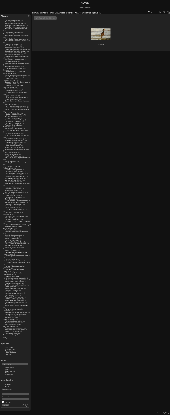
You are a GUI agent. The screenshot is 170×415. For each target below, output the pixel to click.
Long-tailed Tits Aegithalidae (14, 173)
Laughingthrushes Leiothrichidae (16, 163)
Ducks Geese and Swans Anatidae (17, 101)
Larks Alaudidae (10, 161)
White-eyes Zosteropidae (13, 321)
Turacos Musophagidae (13, 299)
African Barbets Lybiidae (13, 22)
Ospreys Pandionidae (12, 195)
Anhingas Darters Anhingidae (15, 25)
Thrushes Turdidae (11, 290)
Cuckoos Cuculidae (11, 90)
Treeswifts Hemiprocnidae (14, 293)
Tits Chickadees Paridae (13, 292)
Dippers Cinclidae (11, 96)
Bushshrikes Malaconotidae (14, 59)
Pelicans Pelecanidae (12, 207)
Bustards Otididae (11, 61)
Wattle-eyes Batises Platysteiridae (16, 305)
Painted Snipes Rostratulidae (15, 202)
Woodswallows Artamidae (14, 328)
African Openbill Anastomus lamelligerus (78, 13)
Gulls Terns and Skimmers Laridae (17, 135)
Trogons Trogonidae (12, 295)
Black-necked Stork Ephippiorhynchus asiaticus (13, 260)
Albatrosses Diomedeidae (14, 23)
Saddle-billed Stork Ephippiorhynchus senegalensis (15, 277)
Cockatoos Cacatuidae (13, 77)
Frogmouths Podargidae (13, 123)
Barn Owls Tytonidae (12, 46)
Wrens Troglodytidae (12, 331)
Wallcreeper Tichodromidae (14, 304)
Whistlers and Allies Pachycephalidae (10, 318)
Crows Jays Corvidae (12, 89)
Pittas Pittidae (9, 218)
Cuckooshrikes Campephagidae (16, 92)
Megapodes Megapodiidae (14, 178)
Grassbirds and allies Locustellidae (17, 130)
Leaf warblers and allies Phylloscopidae (12, 167)
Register (8, 384)
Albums (4, 16)
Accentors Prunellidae (12, 20)
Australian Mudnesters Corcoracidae (17, 41)
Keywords (8, 367)
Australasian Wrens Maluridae (15, 39)
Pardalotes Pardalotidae (13, 204)
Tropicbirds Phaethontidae (14, 297)
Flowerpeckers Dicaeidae (13, 120)
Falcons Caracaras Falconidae (15, 108)
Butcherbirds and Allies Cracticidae (17, 63)
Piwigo (167, 413)
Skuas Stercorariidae (12, 240)
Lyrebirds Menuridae (12, 175)
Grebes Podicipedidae (12, 133)
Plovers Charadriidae (12, 219)
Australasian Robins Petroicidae (16, 29)
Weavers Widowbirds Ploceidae (16, 312)
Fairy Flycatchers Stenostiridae (15, 106)
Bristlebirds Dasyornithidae (14, 53)
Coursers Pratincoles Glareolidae (16, 82)
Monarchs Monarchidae (13, 180)
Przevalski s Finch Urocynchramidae (17, 221)
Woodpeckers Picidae (12, 323)
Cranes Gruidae (10, 84)
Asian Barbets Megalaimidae (15, 27)
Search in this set (47, 18)
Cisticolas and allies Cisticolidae (16, 75)
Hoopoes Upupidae (11, 144)
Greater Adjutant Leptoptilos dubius (18, 262)
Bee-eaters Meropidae (12, 47)
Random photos (10, 352)
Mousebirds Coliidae (12, 182)
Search (7, 369)
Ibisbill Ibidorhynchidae (13, 147)
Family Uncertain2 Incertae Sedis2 (17, 109)
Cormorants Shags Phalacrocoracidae (10, 79)
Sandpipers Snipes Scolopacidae (16, 231)
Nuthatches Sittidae (11, 190)
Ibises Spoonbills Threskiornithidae (17, 149)
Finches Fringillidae (11, 116)
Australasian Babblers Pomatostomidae (11, 334)
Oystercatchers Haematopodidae (16, 200)
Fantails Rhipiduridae (12, 113)
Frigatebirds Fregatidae (13, 121)
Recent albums (10, 351)
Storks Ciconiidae (11, 250)
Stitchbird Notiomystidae (13, 245)
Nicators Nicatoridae (12, 187)
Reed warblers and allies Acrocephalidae (12, 227)
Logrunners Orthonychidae (14, 171)
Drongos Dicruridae (11, 99)
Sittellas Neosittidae (12, 238)
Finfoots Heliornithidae (12, 118)
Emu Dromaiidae (11, 104)
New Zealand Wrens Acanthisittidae (17, 183)
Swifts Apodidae (10, 286)
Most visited (9, 347)
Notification (9, 374)
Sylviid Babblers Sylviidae (14, 288)
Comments (8, 371)
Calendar (8, 354)
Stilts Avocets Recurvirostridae (15, 243)
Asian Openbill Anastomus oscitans (18, 256)
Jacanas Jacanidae (11, 154)
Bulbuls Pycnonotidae (12, 54)
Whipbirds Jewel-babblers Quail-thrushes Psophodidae (15, 315)
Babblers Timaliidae (12, 44)
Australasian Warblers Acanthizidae (17, 35)
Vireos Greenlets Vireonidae (14, 300)
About (7, 373)
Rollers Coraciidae (11, 230)
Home (35, 13)
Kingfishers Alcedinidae (13, 156)
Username (5, 392)
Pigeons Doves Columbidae (14, 216)
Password (5, 397)
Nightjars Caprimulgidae (13, 188)
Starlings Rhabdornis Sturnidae (16, 242)
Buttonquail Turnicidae (12, 66)
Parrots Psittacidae (11, 206)
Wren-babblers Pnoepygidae (15, 329)
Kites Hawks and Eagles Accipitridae (17, 157)
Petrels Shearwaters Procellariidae (17, 209)
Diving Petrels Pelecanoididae (15, 97)
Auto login (6, 402)
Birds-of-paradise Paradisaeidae (16, 49)
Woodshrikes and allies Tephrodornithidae (12, 325)
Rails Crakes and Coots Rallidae (16, 225)
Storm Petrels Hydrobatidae (14, 281)
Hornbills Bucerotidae (12, 145)
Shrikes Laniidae (10, 237)
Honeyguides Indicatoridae (14, 142)
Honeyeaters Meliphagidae (14, 140)
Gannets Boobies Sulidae (14, 128)
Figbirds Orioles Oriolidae (14, 114)
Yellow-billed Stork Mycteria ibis (17, 280)
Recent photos (10, 349)
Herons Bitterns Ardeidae (13, 139)
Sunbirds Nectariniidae (13, 283)
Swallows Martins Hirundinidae (15, 285)
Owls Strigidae (10, 199)
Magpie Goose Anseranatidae (15, 176)
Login (7, 386)
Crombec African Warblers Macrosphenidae (13, 86)
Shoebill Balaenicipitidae (13, 235)
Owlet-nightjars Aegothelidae (15, 197)
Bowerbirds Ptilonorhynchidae (15, 51)
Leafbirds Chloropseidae (13, 170)
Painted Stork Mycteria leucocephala (13, 273)
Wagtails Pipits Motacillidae (14, 302)
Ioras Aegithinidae (11, 152)
